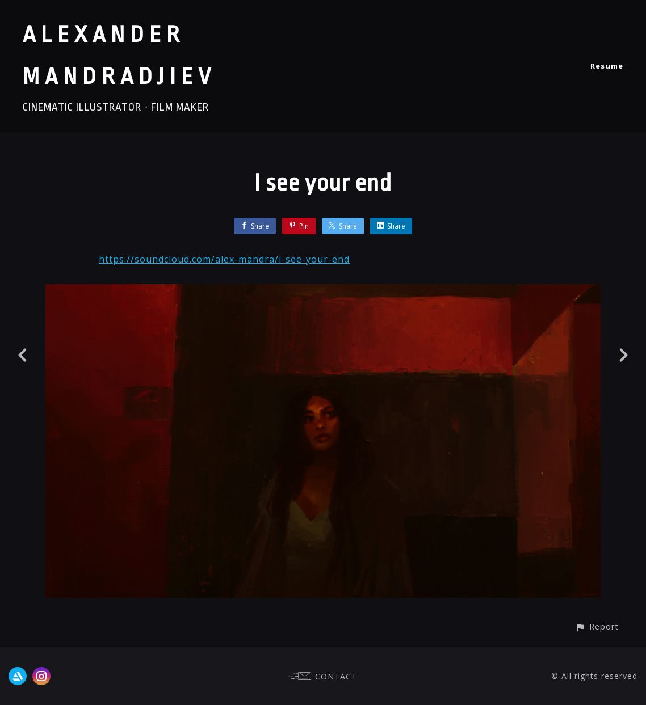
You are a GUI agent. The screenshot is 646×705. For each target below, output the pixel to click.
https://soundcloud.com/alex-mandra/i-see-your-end (224, 259)
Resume (606, 66)
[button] (597, 626)
